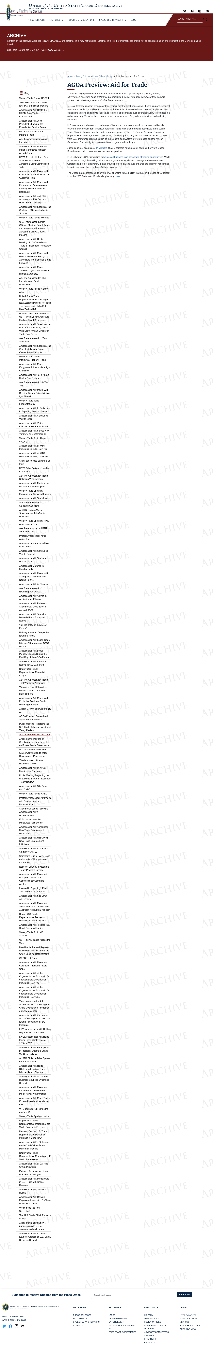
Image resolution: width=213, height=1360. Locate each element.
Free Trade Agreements (122, 1332)
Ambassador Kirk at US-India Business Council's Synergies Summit (34, 1079)
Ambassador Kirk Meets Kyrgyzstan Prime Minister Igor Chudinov (34, 367)
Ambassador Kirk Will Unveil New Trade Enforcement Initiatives (33, 841)
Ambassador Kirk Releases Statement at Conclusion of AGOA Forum (33, 606)
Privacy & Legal (188, 1319)
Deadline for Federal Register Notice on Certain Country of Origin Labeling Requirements (34, 950)
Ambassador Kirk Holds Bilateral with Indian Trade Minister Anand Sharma (32, 1069)
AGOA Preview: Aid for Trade (34, 734)
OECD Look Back (28, 958)
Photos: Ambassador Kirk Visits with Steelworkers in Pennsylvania (35, 801)
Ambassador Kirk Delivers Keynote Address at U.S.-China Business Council (35, 1200)
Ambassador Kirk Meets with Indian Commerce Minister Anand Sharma (33, 149)
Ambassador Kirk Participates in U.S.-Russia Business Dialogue (34, 1182)
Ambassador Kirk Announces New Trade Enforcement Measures (33, 830)
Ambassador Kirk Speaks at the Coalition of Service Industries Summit (35, 210)
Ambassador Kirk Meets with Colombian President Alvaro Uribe (33, 965)
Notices (184, 1322)
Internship (150, 1339)
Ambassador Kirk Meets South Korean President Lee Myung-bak (34, 1101)
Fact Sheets (80, 1319)
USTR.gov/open (188, 1315)
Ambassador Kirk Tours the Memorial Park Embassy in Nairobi (32, 617)
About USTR (151, 1307)
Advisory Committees (156, 1332)
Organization (151, 1319)
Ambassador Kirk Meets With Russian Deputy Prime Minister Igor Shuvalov (34, 393)
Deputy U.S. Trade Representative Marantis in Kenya (32, 672)
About (70, 76)
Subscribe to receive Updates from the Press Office (46, 1294)
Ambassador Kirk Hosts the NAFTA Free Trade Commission (33, 113)
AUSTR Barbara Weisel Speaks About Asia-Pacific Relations (32, 513)
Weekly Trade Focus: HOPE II (34, 98)
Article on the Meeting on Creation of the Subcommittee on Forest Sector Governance (34, 742)
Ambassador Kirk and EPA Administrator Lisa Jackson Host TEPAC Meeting (32, 199)
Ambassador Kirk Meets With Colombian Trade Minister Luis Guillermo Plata (34, 174)
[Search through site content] (190, 19)
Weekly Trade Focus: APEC (33, 793)
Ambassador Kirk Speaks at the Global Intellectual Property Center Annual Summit (35, 349)
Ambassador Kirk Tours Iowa (33, 498)
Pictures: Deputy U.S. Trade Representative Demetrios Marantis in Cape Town (33, 1134)
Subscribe (184, 1294)
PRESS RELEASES (36, 20)
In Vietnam (101, 148)
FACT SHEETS (56, 20)
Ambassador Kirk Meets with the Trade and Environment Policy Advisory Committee (33, 1090)
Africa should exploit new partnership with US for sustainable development (31, 1226)
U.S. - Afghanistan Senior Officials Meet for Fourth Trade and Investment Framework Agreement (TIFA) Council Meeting (34, 228)
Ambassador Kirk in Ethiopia (33, 584)
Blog (109, 76)
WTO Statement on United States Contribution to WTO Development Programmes (33, 752)
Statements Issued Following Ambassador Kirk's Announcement (33, 812)
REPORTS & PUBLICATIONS (81, 20)
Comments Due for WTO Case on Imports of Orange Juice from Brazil (34, 859)
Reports (78, 1325)
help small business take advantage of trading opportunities (133, 157)
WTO (111, 1329)
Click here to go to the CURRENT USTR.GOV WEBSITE (35, 50)
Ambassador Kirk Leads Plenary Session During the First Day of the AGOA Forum (34, 654)
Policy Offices (83, 76)
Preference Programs (122, 1325)
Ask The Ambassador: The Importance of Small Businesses (32, 281)
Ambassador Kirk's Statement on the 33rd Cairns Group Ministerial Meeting (34, 1145)
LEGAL (183, 1307)
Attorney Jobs (188, 1329)
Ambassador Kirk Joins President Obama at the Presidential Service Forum (32, 124)
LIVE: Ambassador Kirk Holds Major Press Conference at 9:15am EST (34, 1040)
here (118, 176)
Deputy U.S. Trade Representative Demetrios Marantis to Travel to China (32, 917)
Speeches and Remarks (86, 1322)
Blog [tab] (24, 93)
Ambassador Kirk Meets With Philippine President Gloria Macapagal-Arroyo (33, 701)
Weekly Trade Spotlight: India (34, 1116)
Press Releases (82, 1315)
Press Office (98, 76)
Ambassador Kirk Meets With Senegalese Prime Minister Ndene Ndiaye (33, 576)
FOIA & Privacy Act (190, 1325)
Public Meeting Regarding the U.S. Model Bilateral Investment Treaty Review (35, 727)
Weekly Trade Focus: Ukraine (34, 217)
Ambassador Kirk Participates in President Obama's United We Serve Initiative (34, 1050)
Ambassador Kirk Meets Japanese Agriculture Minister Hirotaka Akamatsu (34, 270)
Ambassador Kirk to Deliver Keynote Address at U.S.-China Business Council (35, 1236)
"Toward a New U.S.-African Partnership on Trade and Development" (33, 690)
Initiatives (115, 1307)
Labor (112, 1315)
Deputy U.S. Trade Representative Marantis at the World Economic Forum (34, 1123)
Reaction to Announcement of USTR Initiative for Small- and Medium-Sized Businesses (34, 316)
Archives (149, 1342)
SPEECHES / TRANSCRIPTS (112, 20)
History (148, 1315)
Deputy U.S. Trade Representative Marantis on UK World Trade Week (35, 1156)
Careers (149, 1335)
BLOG (133, 20)
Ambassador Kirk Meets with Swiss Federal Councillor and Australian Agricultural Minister (34, 906)
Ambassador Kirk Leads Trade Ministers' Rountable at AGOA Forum (34, 643)
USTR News (80, 1307)
